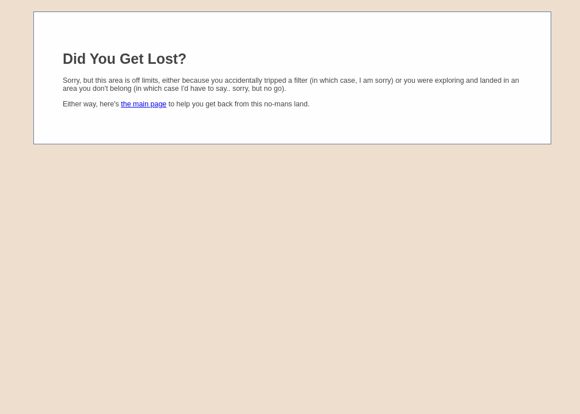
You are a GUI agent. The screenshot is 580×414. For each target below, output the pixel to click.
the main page (143, 104)
